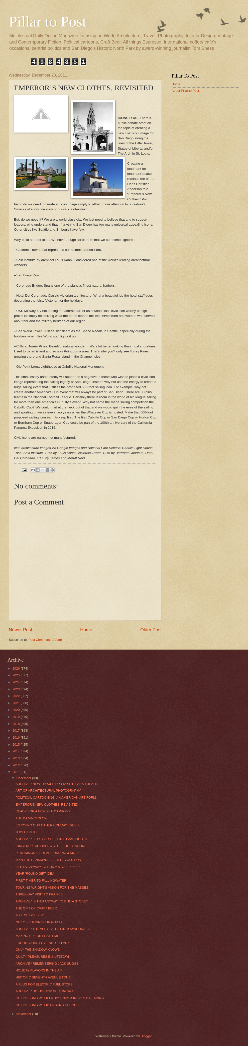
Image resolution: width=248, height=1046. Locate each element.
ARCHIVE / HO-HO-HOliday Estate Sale (44, 991)
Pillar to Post (47, 21)
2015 (17, 744)
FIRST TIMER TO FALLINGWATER (41, 880)
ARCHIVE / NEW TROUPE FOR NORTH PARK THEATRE (57, 784)
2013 (17, 758)
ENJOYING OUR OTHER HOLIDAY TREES (47, 825)
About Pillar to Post (185, 91)
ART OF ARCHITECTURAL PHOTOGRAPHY (48, 790)
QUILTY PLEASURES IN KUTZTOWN (43, 956)
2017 (17, 730)
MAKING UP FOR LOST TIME (37, 936)
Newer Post (20, 629)
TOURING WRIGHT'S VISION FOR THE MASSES (52, 887)
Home (86, 629)
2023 (17, 689)
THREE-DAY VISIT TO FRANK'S (39, 894)
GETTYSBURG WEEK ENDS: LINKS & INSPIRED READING (60, 998)
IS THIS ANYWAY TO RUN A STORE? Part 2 (48, 867)
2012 (17, 765)
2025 (17, 675)
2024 (17, 682)
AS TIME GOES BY (30, 915)
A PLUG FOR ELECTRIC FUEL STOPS (44, 984)
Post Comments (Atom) (45, 640)
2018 (17, 724)
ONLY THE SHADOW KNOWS (38, 949)
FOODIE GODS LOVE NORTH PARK (43, 943)
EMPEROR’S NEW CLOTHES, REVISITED (47, 804)
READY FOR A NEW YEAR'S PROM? (43, 811)
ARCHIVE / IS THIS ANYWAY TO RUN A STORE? (52, 901)
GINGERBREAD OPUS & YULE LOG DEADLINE (51, 846)
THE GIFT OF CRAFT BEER (36, 908)
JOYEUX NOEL (27, 832)
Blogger (146, 1036)
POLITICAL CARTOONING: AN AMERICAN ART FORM (56, 797)
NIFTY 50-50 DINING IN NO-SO (39, 922)
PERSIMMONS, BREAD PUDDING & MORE (48, 853)
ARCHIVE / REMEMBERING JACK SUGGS (47, 963)
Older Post (151, 629)
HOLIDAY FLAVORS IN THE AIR (39, 970)
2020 (17, 710)
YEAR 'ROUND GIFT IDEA (35, 873)
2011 (17, 772)
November (24, 1014)
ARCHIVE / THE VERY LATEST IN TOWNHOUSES (53, 929)
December (24, 778)
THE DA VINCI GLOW (31, 818)
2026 (17, 668)
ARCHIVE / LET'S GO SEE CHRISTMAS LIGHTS (51, 839)
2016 (17, 737)
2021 (17, 703)
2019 (17, 717)
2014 (17, 751)
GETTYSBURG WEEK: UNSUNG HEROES (47, 1005)
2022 (17, 696)
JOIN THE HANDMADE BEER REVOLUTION (48, 860)
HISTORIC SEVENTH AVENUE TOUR (43, 977)
